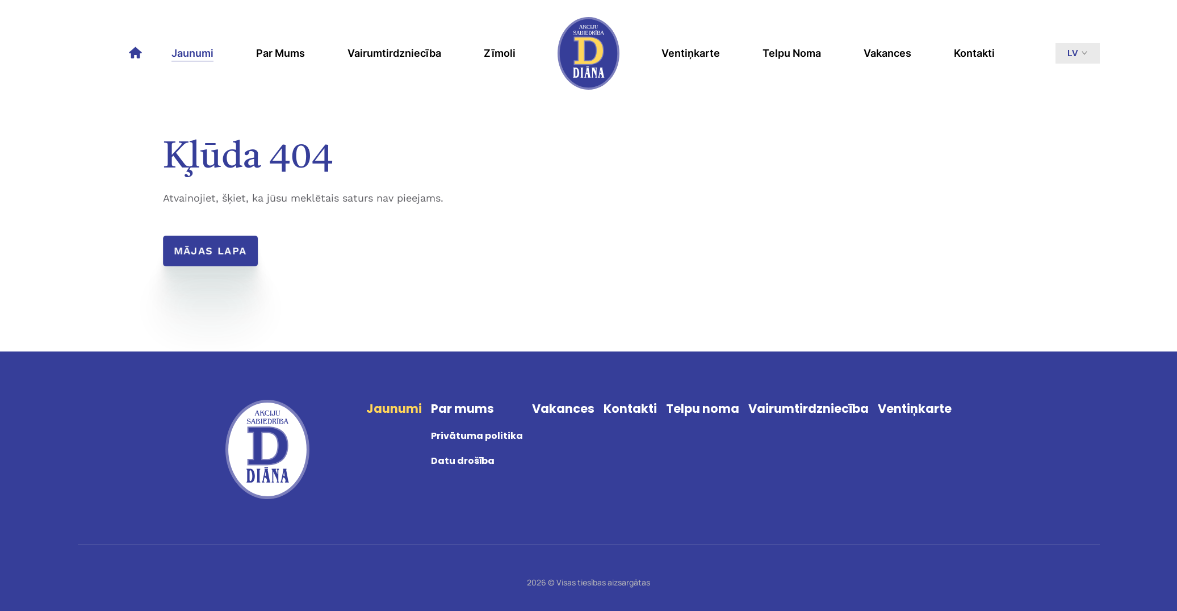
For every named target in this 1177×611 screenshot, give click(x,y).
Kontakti (974, 53)
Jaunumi (192, 53)
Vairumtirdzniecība (394, 53)
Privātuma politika (477, 435)
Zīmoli (500, 53)
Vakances (887, 53)
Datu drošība (463, 460)
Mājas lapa (211, 251)
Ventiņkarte (690, 53)
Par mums (280, 53)
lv (1077, 53)
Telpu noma (792, 53)
